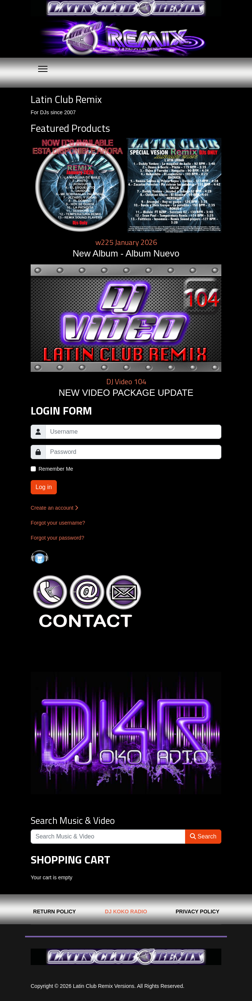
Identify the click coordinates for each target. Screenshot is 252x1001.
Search (203, 836)
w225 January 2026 (126, 242)
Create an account (54, 508)
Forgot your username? (58, 523)
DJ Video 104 (126, 381)
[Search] (108, 836)
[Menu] (42, 69)
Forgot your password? (57, 538)
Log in (44, 487)
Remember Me (56, 469)
